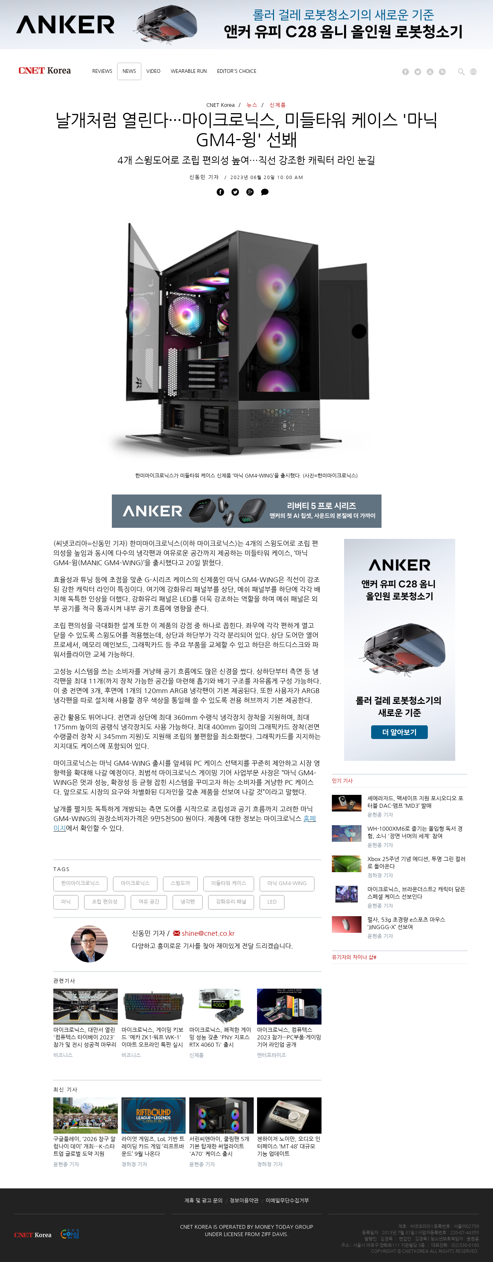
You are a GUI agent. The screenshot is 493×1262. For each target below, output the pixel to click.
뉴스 (252, 105)
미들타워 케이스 (228, 883)
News (129, 71)
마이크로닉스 (135, 883)
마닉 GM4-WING (287, 883)
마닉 (66, 901)
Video (153, 71)
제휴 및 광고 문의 (203, 1200)
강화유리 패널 (231, 901)
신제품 (278, 105)
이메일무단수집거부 (287, 1200)
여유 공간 (149, 901)
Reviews (102, 71)
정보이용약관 (244, 1200)
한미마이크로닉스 (80, 883)
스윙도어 (180, 883)
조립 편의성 (104, 901)
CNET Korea (220, 105)
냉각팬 (187, 901)
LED (272, 901)
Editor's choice (236, 71)
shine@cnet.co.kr (204, 933)
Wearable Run (189, 71)
